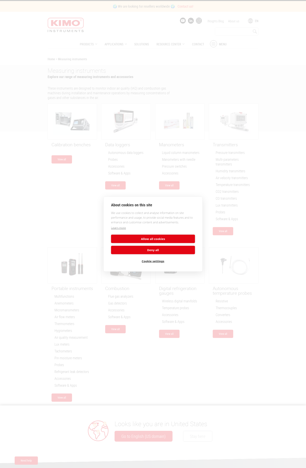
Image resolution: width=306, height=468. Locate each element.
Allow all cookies (131, 244)
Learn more (118, 233)
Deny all (175, 244)
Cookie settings (153, 255)
